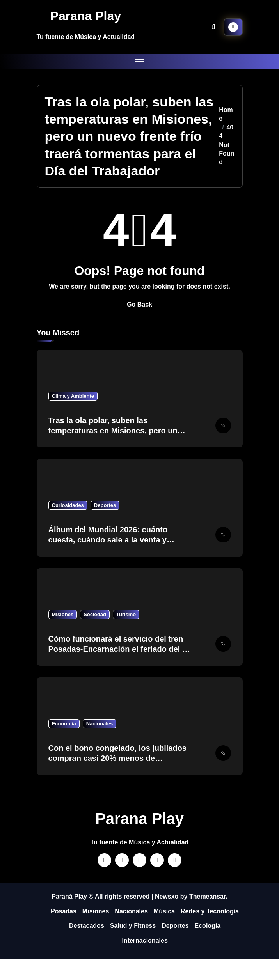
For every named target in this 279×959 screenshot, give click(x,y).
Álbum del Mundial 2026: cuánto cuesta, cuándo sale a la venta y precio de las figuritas (108, 539)
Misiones (63, 614)
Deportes (105, 505)
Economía (64, 724)
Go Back (139, 304)
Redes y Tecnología (210, 911)
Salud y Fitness (133, 925)
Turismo (126, 614)
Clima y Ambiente (73, 396)
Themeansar (207, 896)
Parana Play (85, 16)
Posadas (63, 911)
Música (164, 911)
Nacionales (99, 724)
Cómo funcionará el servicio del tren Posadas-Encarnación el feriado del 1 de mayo (117, 649)
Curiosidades (68, 505)
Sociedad (95, 614)
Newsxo (166, 896)
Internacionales (144, 940)
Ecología (208, 925)
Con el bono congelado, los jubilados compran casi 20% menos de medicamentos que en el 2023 (117, 758)
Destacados (86, 925)
